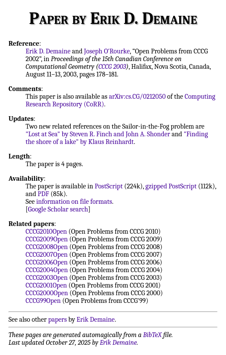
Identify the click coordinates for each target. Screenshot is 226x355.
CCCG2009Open (47, 239)
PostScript (109, 186)
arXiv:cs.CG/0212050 (137, 96)
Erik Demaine (96, 319)
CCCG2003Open (47, 278)
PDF (43, 194)
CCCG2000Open (47, 293)
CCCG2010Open (46, 231)
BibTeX (152, 335)
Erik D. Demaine (48, 51)
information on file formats (74, 201)
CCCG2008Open (47, 247)
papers (57, 319)
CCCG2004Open (47, 270)
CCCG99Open (43, 301)
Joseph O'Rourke (107, 51)
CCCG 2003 (112, 66)
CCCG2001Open (46, 285)
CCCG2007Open (47, 254)
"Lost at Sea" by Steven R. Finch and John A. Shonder (98, 134)
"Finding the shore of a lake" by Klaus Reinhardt (117, 138)
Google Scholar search (58, 209)
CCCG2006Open (47, 262)
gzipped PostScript (171, 186)
